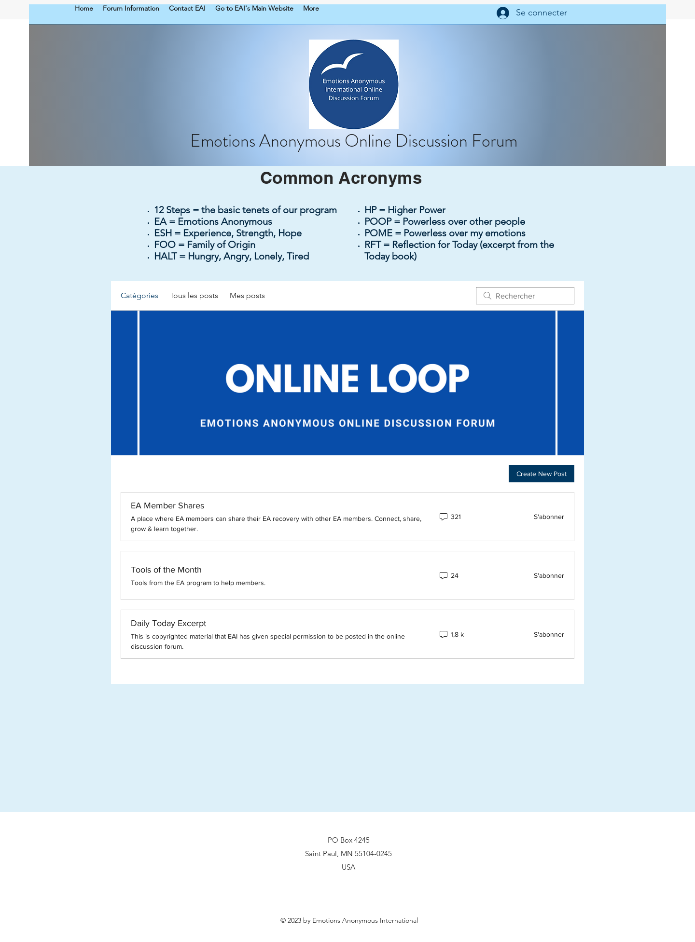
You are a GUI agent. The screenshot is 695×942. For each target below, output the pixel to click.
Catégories (139, 295)
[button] (131, 8)
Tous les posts (194, 295)
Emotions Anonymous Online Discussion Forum (353, 140)
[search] (525, 295)
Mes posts (247, 295)
